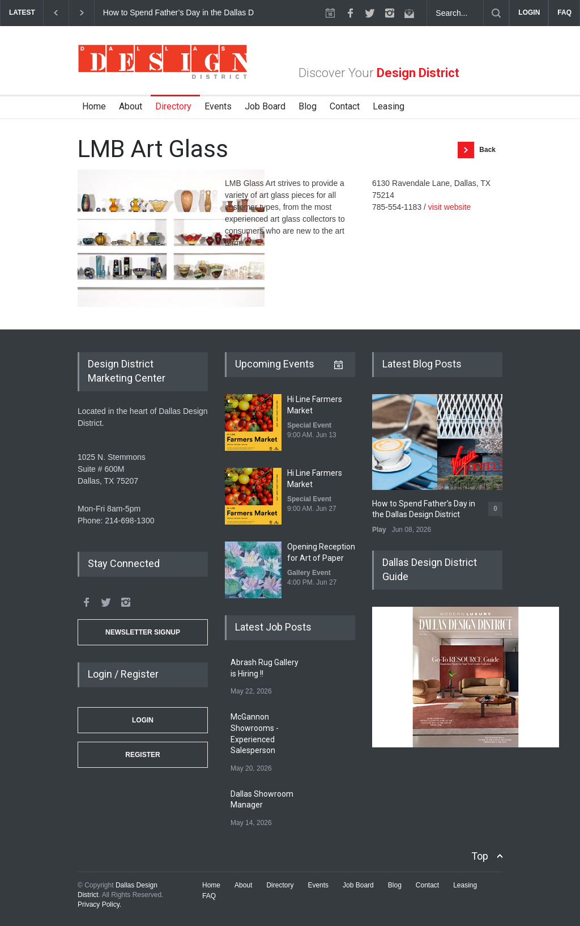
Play (379, 530)
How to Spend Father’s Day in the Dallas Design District (201, 12)
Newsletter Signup (142, 632)
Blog (307, 106)
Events (218, 106)
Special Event (309, 425)
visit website (449, 207)
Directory (173, 106)
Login (142, 720)
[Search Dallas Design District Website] (455, 13)
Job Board (265, 106)
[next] (82, 13)
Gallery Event (309, 573)
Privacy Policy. (99, 904)
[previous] (56, 13)
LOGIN (529, 12)
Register (142, 755)
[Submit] (496, 13)
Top (479, 856)
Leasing (388, 106)
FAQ (564, 12)
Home (94, 106)
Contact (345, 106)
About (130, 106)
